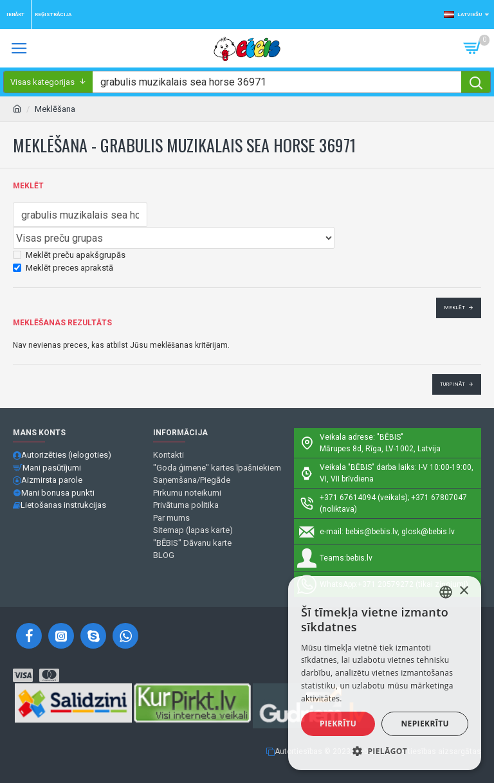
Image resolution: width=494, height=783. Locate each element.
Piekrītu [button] (338, 723)
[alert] (384, 673)
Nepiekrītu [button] (425, 723)
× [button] (463, 591)
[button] (384, 750)
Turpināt (452, 384)
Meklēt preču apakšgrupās (69, 255)
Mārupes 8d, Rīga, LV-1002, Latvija (380, 448)
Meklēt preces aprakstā (63, 268)
